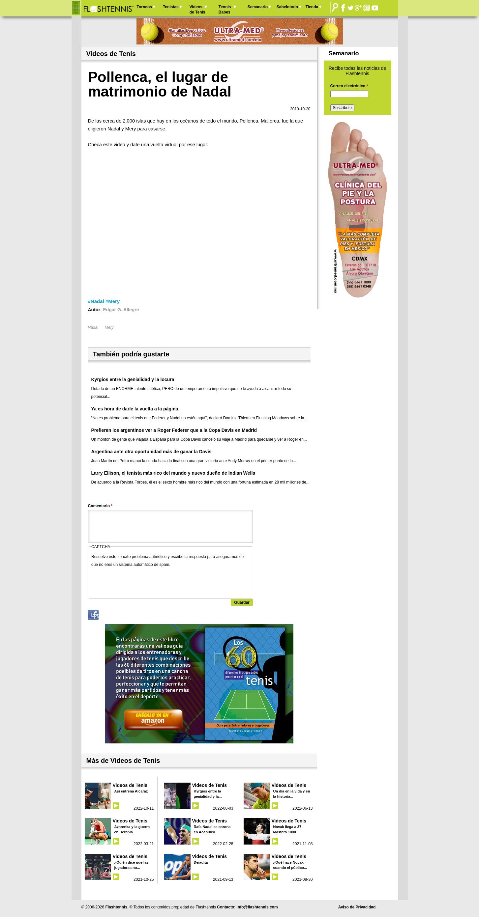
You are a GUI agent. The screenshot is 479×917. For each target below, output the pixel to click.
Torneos (144, 7)
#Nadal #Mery (104, 301)
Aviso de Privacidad (357, 907)
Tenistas (171, 7)
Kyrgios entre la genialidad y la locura (132, 379)
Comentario (100, 506)
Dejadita (201, 862)
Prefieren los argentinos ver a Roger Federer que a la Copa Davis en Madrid (174, 430)
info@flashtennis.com (257, 907)
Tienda (312, 7)
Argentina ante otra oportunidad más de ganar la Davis (151, 451)
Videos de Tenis (197, 9)
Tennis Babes (225, 9)
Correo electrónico (349, 86)
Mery (109, 327)
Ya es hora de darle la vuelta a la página (134, 408)
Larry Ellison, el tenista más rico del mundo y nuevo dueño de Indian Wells (173, 473)
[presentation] (141, 581)
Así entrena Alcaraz (131, 791)
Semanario (258, 7)
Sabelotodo (287, 7)
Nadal (93, 327)
